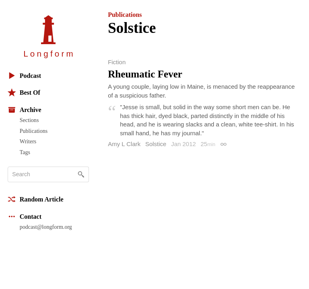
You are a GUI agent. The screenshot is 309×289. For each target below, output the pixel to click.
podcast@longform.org (46, 227)
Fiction (117, 62)
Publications (33, 131)
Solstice (156, 143)
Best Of (24, 92)
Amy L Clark (124, 143)
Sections (29, 120)
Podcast (24, 75)
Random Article (36, 199)
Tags (25, 152)
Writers (28, 141)
